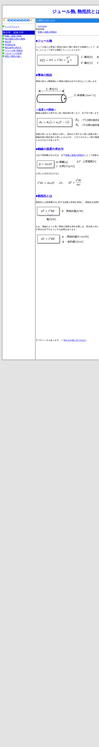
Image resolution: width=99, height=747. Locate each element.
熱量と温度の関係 (13, 36)
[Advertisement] (19, 100)
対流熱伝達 (10, 44)
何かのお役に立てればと (75, 340)
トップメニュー (12, 26)
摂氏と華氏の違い (13, 56)
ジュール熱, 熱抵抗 (14, 50)
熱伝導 (8, 42)
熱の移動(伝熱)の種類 (15, 39)
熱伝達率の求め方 (13, 47)
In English (42, 26)
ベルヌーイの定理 (13, 53)
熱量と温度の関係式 (47, 32)
